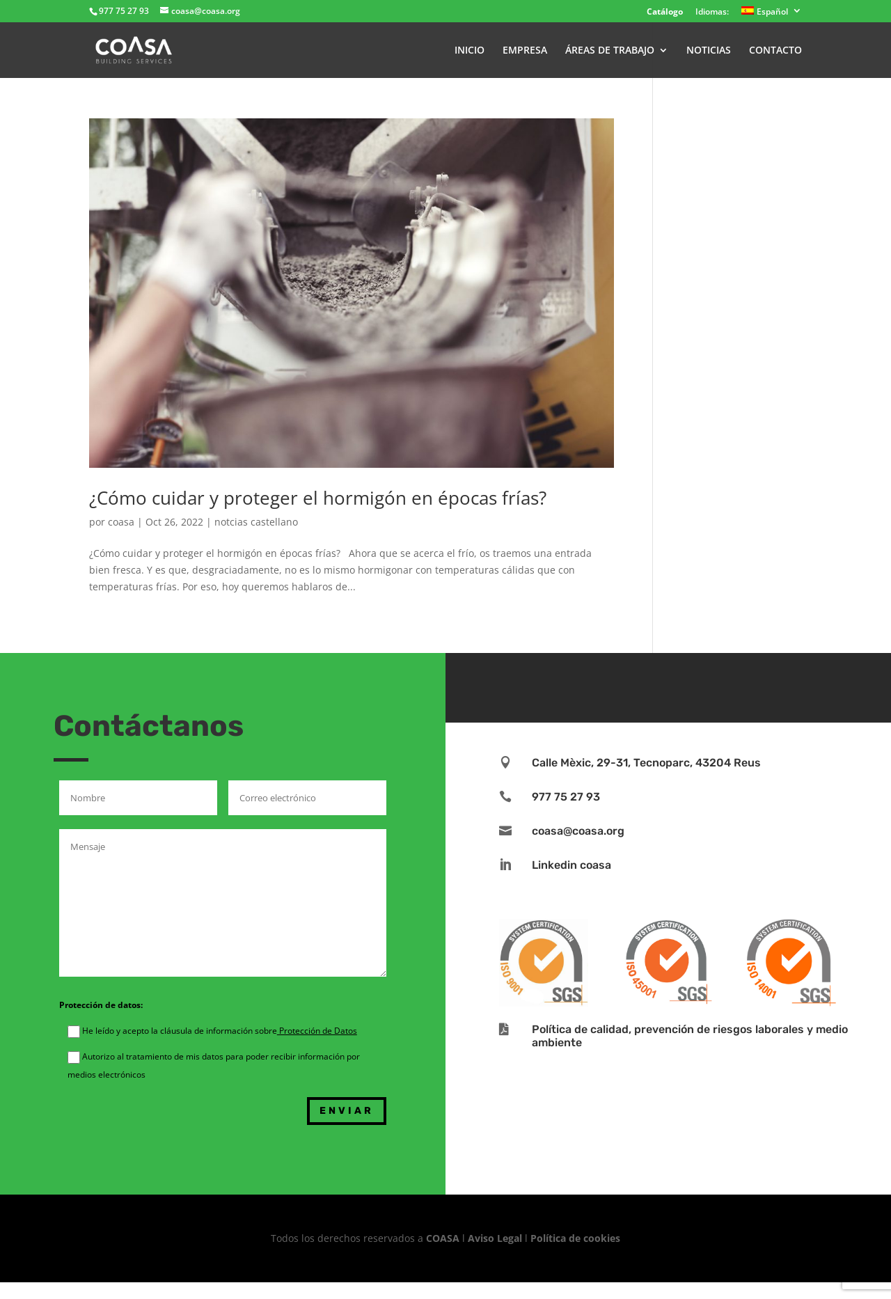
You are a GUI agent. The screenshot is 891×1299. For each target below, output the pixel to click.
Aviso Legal (495, 1238)
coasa (121, 521)
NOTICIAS (708, 50)
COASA (444, 1238)
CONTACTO (775, 50)
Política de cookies (575, 1238)
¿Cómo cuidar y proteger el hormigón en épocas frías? (317, 497)
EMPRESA (525, 50)
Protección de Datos (317, 1031)
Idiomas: (712, 12)
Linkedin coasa (571, 865)
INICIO (469, 50)
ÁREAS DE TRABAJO (609, 50)
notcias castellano (256, 521)
